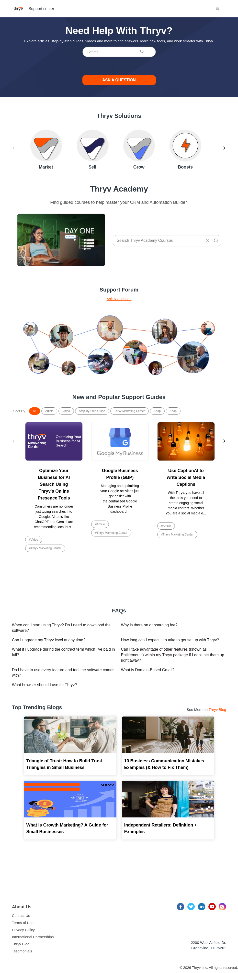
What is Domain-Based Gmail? (148, 670)
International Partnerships (33, 937)
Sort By (19, 411)
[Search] (119, 52)
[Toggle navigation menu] (217, 9)
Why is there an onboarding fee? (149, 625)
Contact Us (21, 915)
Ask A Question (119, 299)
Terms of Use (23, 923)
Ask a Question (119, 80)
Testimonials (22, 951)
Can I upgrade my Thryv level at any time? (48, 640)
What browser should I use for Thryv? (44, 685)
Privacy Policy (23, 930)
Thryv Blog (217, 709)
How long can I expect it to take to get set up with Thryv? (170, 640)
